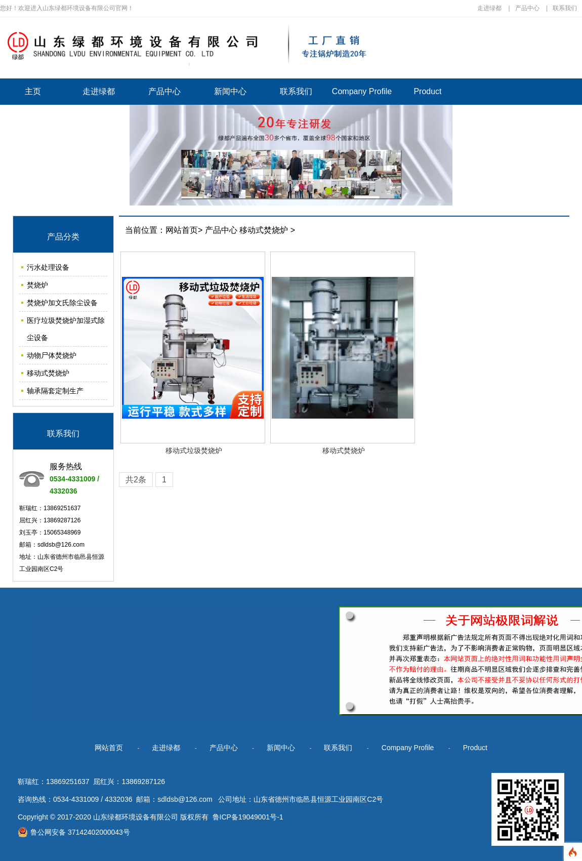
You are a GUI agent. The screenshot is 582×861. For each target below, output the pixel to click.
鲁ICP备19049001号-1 (248, 817)
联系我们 (565, 8)
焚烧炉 (37, 285)
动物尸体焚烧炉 (51, 355)
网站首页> (183, 230)
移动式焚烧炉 (48, 373)
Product (427, 91)
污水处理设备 (48, 267)
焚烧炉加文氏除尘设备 (62, 303)
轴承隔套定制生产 (55, 391)
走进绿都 (489, 8)
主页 (33, 91)
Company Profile (362, 91)
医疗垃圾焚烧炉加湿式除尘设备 (66, 329)
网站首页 (109, 748)
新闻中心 (230, 91)
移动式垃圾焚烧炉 (193, 450)
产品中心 (527, 8)
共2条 (136, 479)
